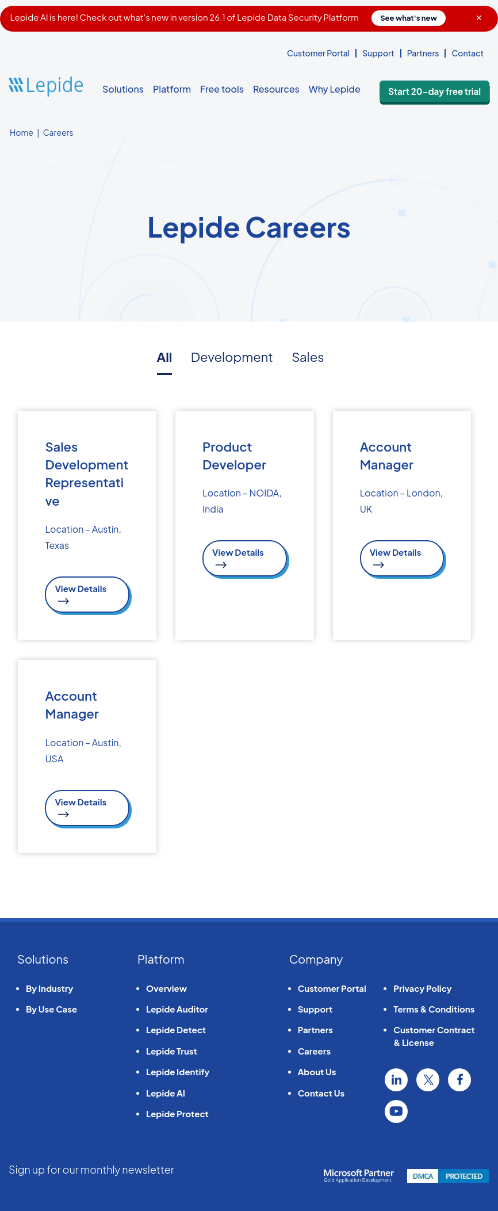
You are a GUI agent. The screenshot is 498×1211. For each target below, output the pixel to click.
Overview (166, 985)
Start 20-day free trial (446, 89)
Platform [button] (172, 89)
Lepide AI (165, 1090)
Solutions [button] (123, 89)
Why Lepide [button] (335, 89)
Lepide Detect (176, 1027)
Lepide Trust (171, 1048)
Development (232, 357)
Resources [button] (276, 89)
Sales (308, 357)
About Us (317, 1069)
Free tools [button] (222, 89)
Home (21, 132)
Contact (467, 53)
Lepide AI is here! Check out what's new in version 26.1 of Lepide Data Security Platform (228, 17)
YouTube (396, 1109)
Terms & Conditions (433, 1006)
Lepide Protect (177, 1111)
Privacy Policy (422, 985)
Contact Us (321, 1090)
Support (378, 53)
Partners (423, 53)
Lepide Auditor (177, 1006)
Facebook (459, 1077)
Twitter (427, 1077)
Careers (314, 1048)
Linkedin (396, 1077)
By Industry (49, 985)
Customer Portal (318, 53)
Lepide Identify (177, 1069)
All (165, 357)
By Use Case (51, 1006)
